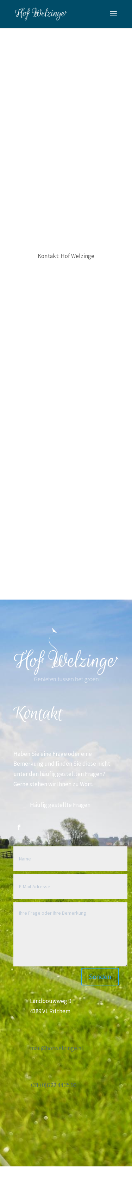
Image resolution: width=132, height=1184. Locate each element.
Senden (100, 976)
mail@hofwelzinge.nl (56, 1048)
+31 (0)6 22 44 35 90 (53, 1085)
